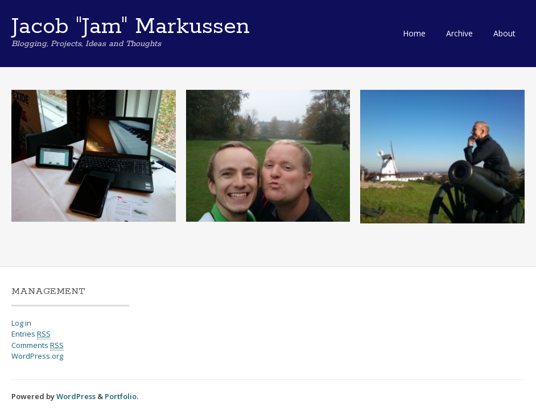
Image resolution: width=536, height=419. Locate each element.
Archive (459, 33)
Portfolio (121, 396)
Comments (37, 345)
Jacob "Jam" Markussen (130, 27)
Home (414, 33)
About (504, 33)
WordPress (76, 396)
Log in (21, 323)
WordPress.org (37, 356)
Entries (31, 334)
